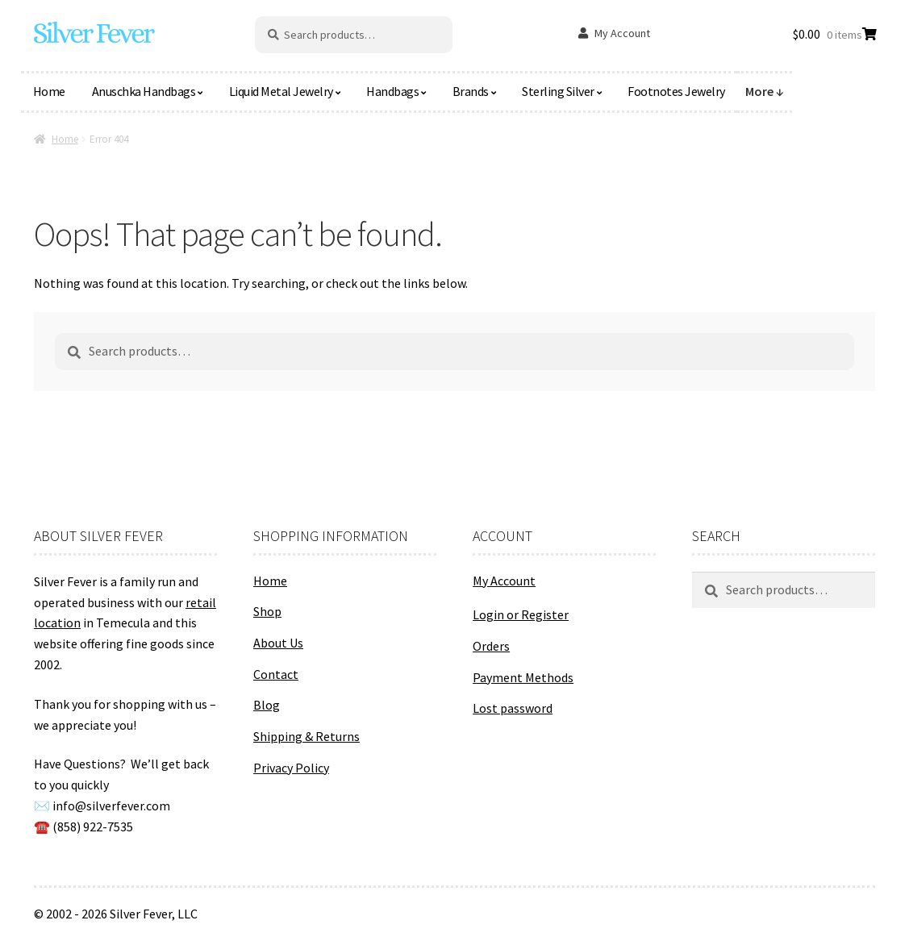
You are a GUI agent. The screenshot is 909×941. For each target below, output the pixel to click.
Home (49, 91)
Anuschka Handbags (144, 91)
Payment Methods (523, 677)
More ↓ (764, 91)
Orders (491, 646)
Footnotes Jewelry (676, 91)
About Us (278, 643)
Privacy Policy (291, 768)
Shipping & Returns (306, 736)
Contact (275, 674)
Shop (267, 611)
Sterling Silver (558, 91)
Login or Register (521, 614)
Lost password (512, 708)
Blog (266, 705)
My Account (622, 33)
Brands (470, 91)
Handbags (392, 91)
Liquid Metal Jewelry (281, 91)
